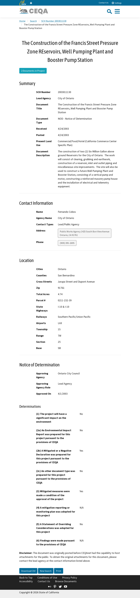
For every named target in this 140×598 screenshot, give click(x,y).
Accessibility (26, 581)
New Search (46, 570)
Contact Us (103, 2)
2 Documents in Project (33, 70)
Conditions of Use (47, 577)
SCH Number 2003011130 (53, 20)
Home (22, 20)
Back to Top (25, 577)
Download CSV (28, 570)
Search (33, 20)
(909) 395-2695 (67, 243)
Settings (116, 2)
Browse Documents (66, 581)
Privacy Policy (69, 577)
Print (58, 570)
